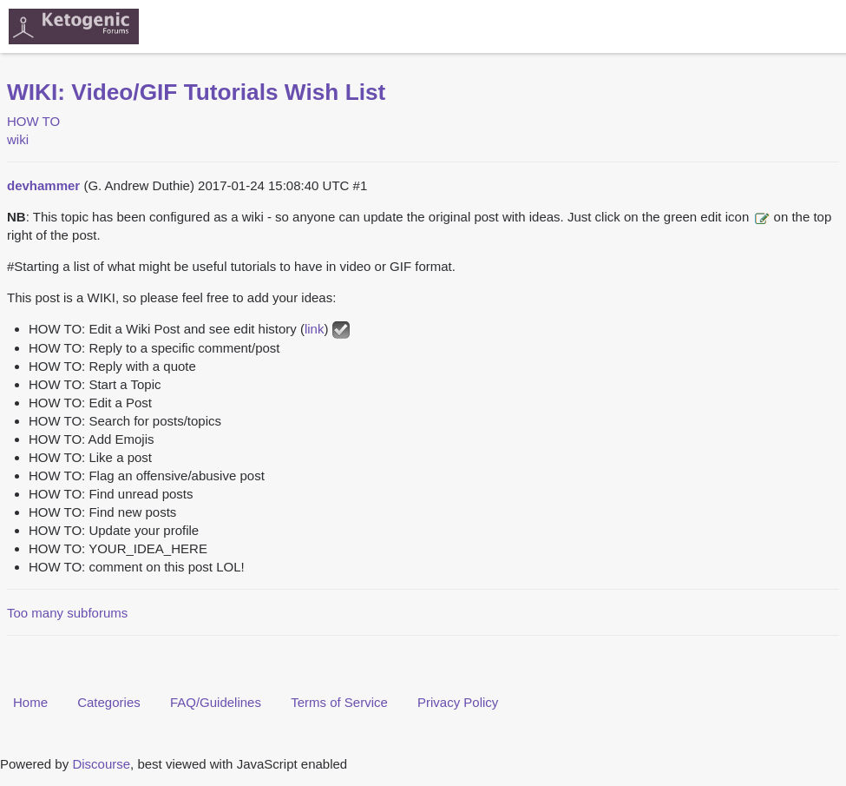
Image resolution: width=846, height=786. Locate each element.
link (315, 328)
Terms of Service (339, 702)
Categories (109, 702)
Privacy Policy (457, 702)
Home (30, 702)
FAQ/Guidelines (215, 702)
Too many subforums (67, 612)
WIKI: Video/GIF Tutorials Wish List (196, 92)
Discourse (101, 763)
